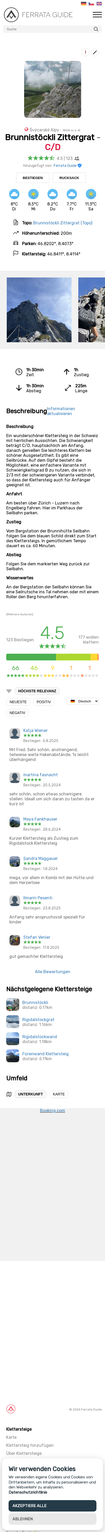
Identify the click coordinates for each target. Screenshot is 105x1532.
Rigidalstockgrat (38, 1019)
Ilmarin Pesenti (37, 897)
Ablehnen (22, 1519)
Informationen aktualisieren (61, 411)
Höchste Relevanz (37, 691)
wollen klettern (87, 637)
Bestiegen (33, 178)
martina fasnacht (40, 774)
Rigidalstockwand (39, 1036)
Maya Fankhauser (40, 819)
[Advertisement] (52, 1330)
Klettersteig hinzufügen (30, 1445)
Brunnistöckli (35, 1002)
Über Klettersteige (24, 1453)
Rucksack (69, 178)
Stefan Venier (36, 937)
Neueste (18, 702)
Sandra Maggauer (40, 858)
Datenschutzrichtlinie (28, 1492)
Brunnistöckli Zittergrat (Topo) (62, 222)
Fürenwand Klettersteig (45, 1053)
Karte (59, 1094)
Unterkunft (30, 1094)
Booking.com (52, 1110)
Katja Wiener (35, 730)
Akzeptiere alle (29, 1506)
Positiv (44, 702)
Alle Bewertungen (52, 971)
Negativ (17, 713)
